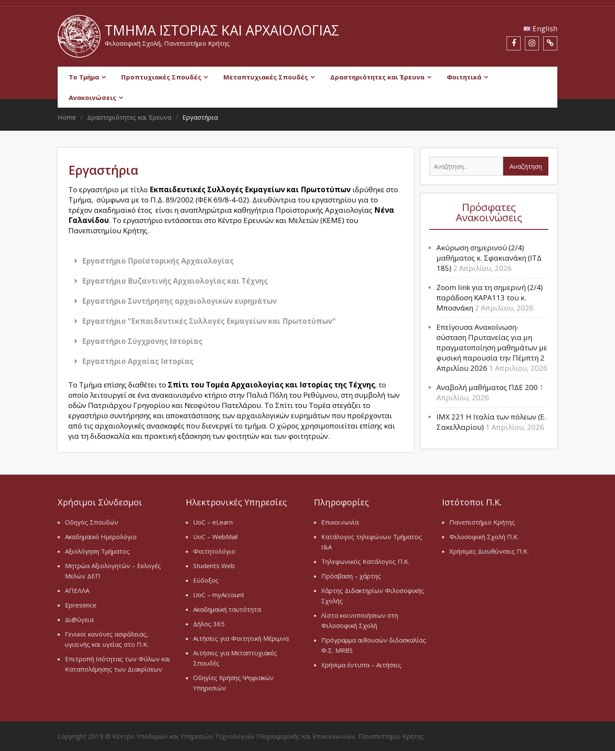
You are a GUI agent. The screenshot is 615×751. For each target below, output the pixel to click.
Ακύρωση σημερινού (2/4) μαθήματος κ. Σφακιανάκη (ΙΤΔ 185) (489, 258)
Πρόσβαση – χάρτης (351, 576)
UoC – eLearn (213, 522)
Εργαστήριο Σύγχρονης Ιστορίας (142, 341)
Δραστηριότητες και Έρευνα (377, 77)
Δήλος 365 (209, 623)
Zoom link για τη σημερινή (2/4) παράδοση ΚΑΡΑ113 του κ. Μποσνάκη (489, 297)
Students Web (214, 565)
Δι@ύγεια (79, 619)
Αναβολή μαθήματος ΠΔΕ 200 (487, 387)
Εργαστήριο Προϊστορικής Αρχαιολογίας (158, 261)
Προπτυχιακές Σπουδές (161, 77)
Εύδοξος (206, 580)
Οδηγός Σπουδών (91, 522)
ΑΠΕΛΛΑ (77, 590)
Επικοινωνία (340, 522)
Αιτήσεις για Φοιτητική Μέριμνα (241, 638)
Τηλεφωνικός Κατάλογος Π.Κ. (365, 561)
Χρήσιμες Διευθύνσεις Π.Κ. (489, 551)
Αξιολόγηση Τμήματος (97, 551)
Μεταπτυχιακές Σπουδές (265, 77)
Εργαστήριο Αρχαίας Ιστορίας (137, 361)
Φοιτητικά (464, 77)
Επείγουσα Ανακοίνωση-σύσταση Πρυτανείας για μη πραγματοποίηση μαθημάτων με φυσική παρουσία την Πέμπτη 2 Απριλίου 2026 (491, 347)
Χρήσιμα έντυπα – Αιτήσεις (361, 664)
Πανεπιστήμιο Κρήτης (482, 522)
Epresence (81, 605)
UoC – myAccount (218, 594)
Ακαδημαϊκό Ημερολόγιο (101, 536)
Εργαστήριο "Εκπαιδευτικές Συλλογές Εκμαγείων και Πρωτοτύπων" (209, 321)
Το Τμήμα (84, 77)
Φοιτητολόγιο (214, 551)
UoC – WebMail (215, 536)
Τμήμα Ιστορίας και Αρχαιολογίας (222, 30)
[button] (235, 261)
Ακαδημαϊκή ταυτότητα (227, 609)
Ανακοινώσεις (92, 97)
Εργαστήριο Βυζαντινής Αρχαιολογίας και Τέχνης (175, 281)
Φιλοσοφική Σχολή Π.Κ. (484, 536)
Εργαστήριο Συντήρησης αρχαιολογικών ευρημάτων (179, 301)
